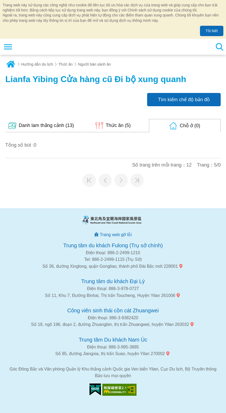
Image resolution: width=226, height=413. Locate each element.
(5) (118, 125)
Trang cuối (137, 180)
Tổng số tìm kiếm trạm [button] (219, 47)
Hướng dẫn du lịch (37, 64)
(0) (190, 125)
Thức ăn (65, 64)
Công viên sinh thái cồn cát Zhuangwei (113, 310)
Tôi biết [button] (212, 31)
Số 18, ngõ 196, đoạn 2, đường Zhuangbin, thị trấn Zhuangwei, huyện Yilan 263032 (110, 324)
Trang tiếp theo (121, 180)
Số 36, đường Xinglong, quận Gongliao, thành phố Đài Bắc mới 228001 (110, 266)
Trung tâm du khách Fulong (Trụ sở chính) (113, 245)
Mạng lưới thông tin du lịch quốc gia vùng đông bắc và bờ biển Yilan (36, 47)
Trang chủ (10, 64)
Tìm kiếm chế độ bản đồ (184, 99)
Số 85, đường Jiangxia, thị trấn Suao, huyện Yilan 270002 (110, 353)
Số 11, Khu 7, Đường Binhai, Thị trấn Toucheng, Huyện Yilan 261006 (110, 295)
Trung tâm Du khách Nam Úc (113, 340)
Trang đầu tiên (89, 180)
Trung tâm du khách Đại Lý (113, 281)
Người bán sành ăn (94, 64)
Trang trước (105, 180)
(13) (46, 125)
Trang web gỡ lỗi (116, 234)
